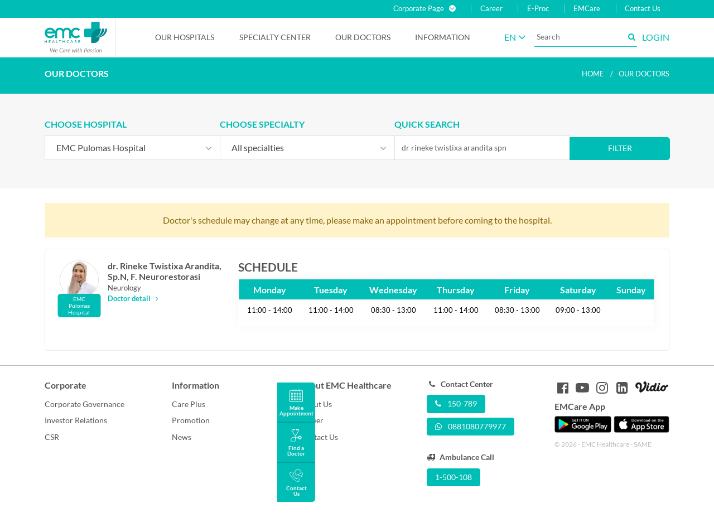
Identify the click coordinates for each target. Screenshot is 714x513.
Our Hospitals (184, 37)
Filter (620, 148)
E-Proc (538, 8)
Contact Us (642, 8)
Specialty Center (275, 37)
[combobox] (132, 147)
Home (593, 73)
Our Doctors (362, 37)
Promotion (191, 420)
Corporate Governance (84, 404)
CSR (52, 437)
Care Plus (188, 404)
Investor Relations (76, 420)
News (181, 437)
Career (491, 8)
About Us (316, 404)
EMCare (586, 8)
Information (442, 37)
